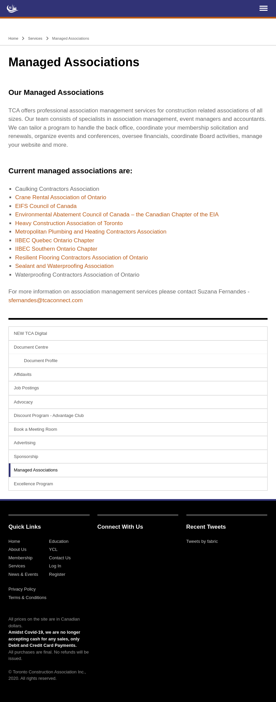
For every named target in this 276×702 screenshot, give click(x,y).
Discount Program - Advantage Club (49, 415)
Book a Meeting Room (35, 429)
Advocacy (23, 402)
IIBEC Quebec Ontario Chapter (54, 240)
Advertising (24, 442)
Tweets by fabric (202, 541)
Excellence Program (33, 483)
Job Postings (26, 387)
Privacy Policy (22, 589)
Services (35, 38)
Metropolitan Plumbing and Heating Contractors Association (90, 232)
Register (57, 574)
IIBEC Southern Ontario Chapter (56, 249)
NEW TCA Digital (30, 333)
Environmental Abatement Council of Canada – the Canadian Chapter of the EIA (117, 214)
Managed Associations (36, 469)
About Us (17, 549)
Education (58, 541)
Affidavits (23, 374)
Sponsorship (26, 456)
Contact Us (59, 557)
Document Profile (41, 360)
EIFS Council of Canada (45, 206)
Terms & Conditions (27, 597)
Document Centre (31, 347)
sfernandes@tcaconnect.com (45, 300)
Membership (20, 557)
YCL (53, 549)
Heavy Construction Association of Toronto (69, 223)
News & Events (23, 574)
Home (13, 38)
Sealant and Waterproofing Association (64, 266)
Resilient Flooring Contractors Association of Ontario (81, 257)
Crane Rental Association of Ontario (60, 197)
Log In (55, 565)
